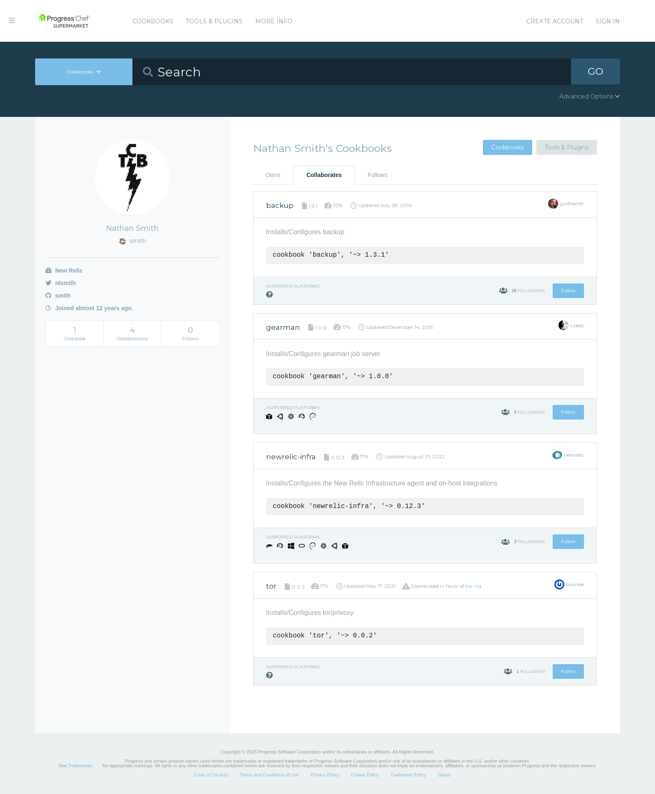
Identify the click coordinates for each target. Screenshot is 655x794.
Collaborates (324, 175)
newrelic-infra (291, 457)
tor (271, 586)
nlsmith (61, 283)
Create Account (554, 21)
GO (596, 72)
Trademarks (80, 765)
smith (58, 295)
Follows (377, 175)
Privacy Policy (325, 774)
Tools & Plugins (214, 21)
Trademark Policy (408, 774)
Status (444, 774)
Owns (273, 175)
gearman (283, 327)
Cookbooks (152, 21)
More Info (273, 21)
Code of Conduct (211, 774)
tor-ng (473, 586)
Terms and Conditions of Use (269, 774)
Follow (568, 290)
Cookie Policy (365, 774)
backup (280, 205)
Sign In (608, 21)
